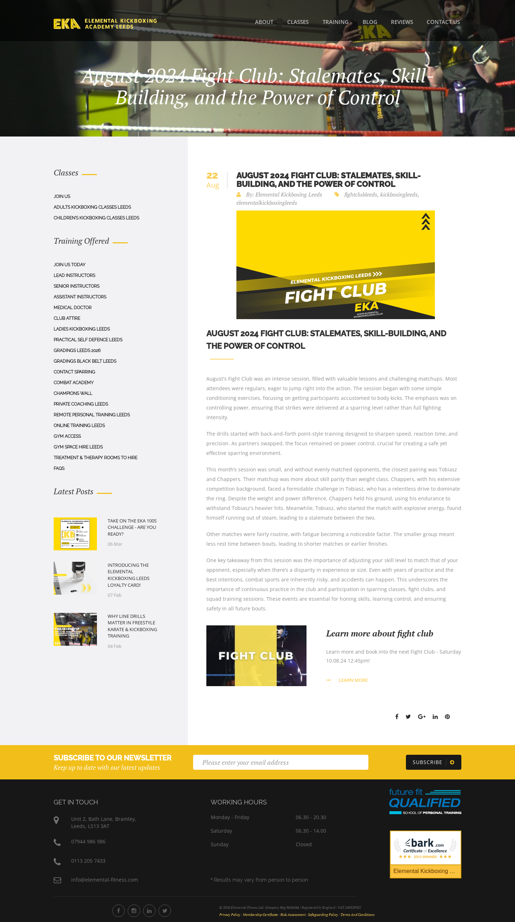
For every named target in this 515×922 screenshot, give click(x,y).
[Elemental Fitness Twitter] (164, 910)
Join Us (62, 196)
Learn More (347, 680)
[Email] (280, 762)
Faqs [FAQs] (59, 468)
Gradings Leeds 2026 (77, 350)
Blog (370, 21)
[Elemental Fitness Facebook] (118, 910)
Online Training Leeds (79, 425)
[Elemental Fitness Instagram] (134, 910)
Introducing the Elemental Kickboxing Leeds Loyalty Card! (128, 575)
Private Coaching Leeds (81, 404)
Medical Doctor (73, 307)
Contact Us (443, 21)
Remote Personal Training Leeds (92, 414)
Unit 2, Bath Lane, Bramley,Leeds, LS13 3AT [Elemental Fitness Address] (103, 822)
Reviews (402, 21)
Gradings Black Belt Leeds (85, 361)
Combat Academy (74, 382)
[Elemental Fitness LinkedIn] (149, 910)
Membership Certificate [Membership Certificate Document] (260, 914)
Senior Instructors (76, 286)
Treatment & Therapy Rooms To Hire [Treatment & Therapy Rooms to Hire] (95, 457)
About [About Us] (264, 21)
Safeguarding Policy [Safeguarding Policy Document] (323, 914)
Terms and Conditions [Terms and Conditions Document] (357, 914)
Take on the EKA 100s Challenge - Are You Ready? (132, 527)
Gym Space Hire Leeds (78, 447)
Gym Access (67, 436)
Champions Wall (73, 393)
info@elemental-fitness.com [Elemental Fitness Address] (104, 879)
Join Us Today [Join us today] (69, 264)
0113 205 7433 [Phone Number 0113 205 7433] (88, 860)
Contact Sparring (74, 372)
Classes (298, 21)
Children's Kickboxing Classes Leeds (96, 217)
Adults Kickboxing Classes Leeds (92, 207)
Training (336, 21)
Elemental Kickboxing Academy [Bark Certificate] (427, 871)
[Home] (105, 23)
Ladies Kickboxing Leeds (82, 329)
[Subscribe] (433, 762)
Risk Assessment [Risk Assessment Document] (292, 914)
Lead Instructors (74, 275)
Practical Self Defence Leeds (88, 339)
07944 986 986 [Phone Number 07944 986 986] (88, 841)
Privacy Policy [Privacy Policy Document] (229, 914)
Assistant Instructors (80, 296)
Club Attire (67, 318)
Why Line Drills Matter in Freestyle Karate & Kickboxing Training (132, 626)
